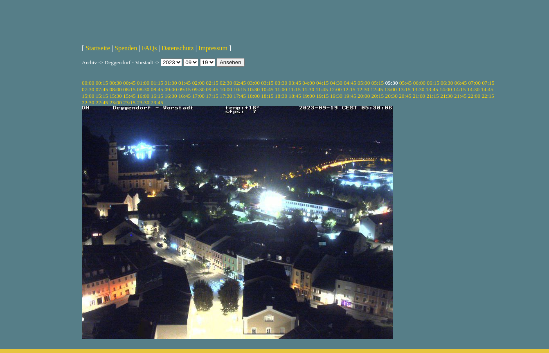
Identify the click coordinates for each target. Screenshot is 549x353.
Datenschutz (178, 48)
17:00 (198, 96)
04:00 (308, 83)
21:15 (433, 96)
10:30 (253, 89)
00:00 (88, 83)
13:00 (391, 89)
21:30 (446, 96)
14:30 (473, 89)
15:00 (88, 96)
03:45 (295, 83)
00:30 (115, 83)
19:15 (322, 96)
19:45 (350, 96)
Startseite (98, 48)
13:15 (404, 89)
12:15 (349, 89)
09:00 (170, 89)
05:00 (364, 83)
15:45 (129, 96)
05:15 (377, 83)
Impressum (212, 48)
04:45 (350, 83)
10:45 (267, 89)
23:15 (129, 102)
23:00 (115, 102)
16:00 (143, 96)
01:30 (170, 83)
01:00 (143, 83)
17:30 (226, 96)
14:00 (445, 89)
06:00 (419, 83)
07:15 (488, 83)
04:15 (322, 83)
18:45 (295, 96)
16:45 (184, 96)
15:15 (102, 96)
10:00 (226, 89)
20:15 (377, 96)
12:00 (335, 89)
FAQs (149, 48)
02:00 (198, 83)
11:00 (281, 89)
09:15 (184, 89)
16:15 (157, 96)
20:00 (364, 96)
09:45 (212, 89)
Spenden (126, 48)
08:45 (157, 89)
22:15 (488, 96)
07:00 (474, 83)
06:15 (433, 83)
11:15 (294, 89)
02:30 (226, 83)
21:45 (460, 96)
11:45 (322, 89)
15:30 (115, 96)
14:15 (459, 89)
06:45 (460, 83)
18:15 (267, 96)
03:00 (253, 83)
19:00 (308, 96)
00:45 (129, 83)
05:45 (405, 83)
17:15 (212, 96)
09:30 (198, 89)
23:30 (143, 102)
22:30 (88, 102)
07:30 (88, 89)
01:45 (184, 83)
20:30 (391, 96)
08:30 (143, 89)
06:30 (447, 83)
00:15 (102, 83)
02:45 (240, 83)
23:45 (157, 102)
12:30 (363, 89)
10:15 (240, 89)
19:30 (336, 96)
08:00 (115, 89)
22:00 (474, 96)
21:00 (419, 96)
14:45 (487, 89)
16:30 (170, 96)
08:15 (129, 89)
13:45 (432, 89)
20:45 (405, 96)
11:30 (308, 89)
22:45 (102, 102)
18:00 (253, 96)
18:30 (281, 96)
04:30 (336, 83)
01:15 (157, 83)
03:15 (267, 83)
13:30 (418, 89)
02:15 (212, 83)
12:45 (377, 89)
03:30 (281, 83)
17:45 (240, 96)
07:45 (102, 89)
